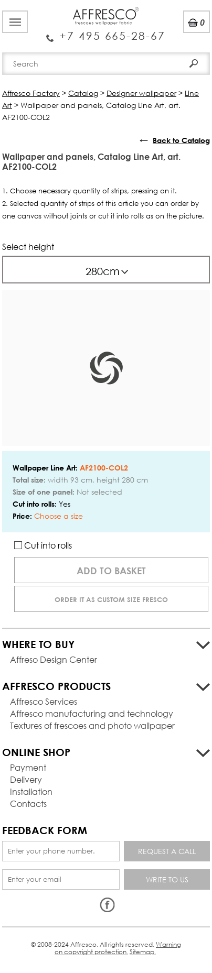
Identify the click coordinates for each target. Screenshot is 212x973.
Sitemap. (143, 951)
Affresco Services (43, 701)
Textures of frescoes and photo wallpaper (92, 725)
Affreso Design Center (53, 659)
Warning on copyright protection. (118, 948)
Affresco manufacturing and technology (91, 713)
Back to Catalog (181, 140)
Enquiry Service (106, 32)
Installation (31, 791)
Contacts (28, 803)
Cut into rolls (43, 545)
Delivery (26, 779)
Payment (28, 767)
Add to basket (111, 570)
